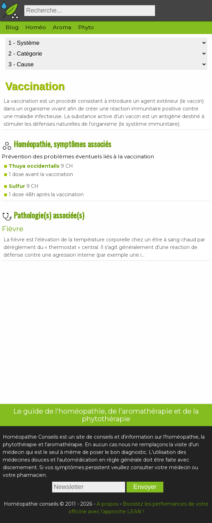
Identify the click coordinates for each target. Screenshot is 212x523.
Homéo (35, 27)
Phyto (86, 27)
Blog (12, 27)
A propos (107, 504)
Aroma (62, 27)
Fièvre (12, 229)
